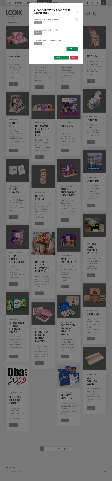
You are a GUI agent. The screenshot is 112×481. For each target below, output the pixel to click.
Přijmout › (72, 49)
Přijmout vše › (61, 57)
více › (38, 22)
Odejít (74, 57)
